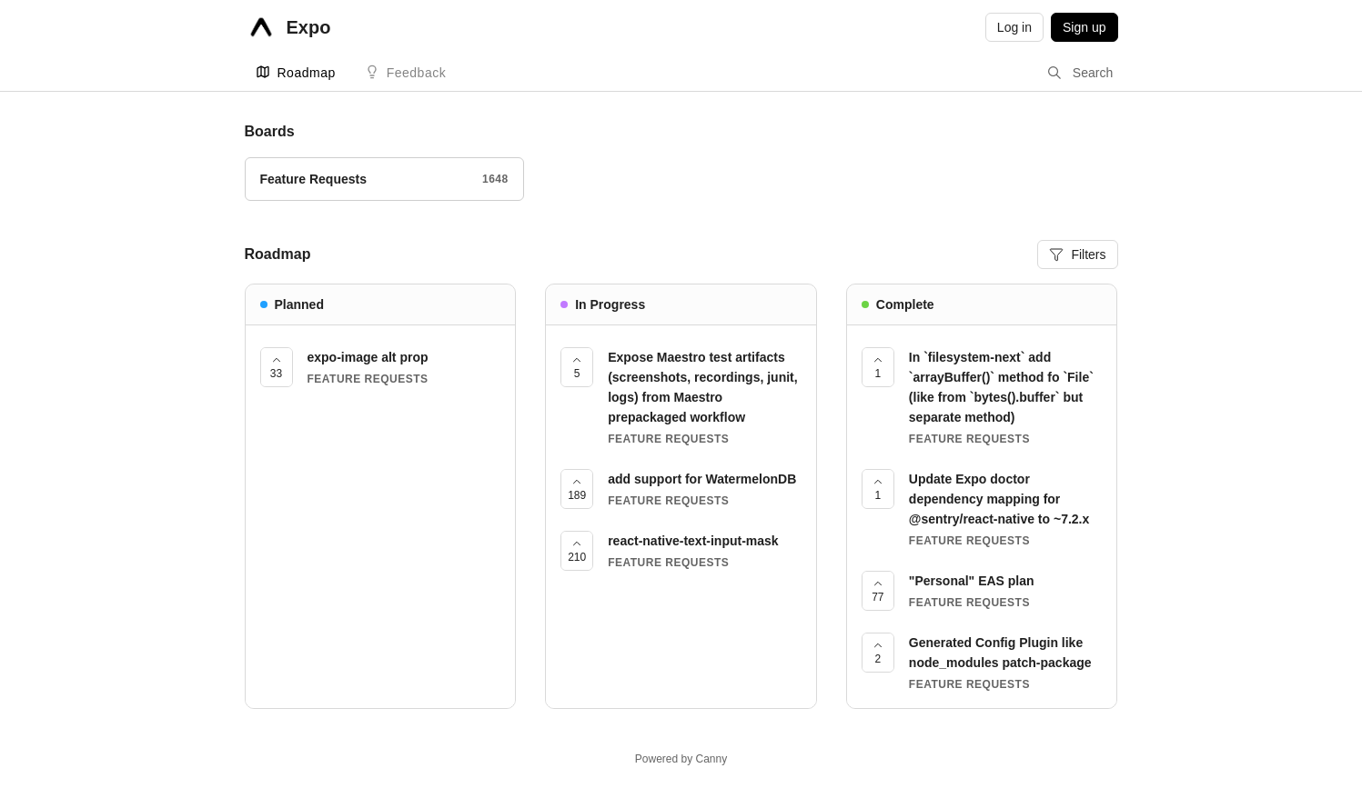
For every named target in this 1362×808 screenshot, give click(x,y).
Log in (1014, 27)
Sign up (1084, 27)
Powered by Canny (681, 759)
